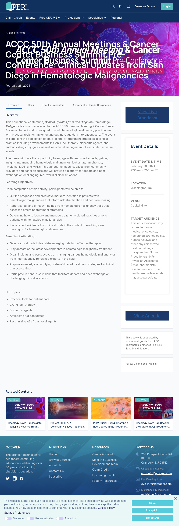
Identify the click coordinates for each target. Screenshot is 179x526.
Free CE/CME (49, 17)
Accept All (152, 510)
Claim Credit (14, 17)
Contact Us (56, 471)
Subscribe (55, 476)
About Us (55, 465)
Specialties (97, 17)
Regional (116, 17)
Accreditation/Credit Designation (92, 105)
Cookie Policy (106, 507)
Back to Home (15, 32)
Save (152, 503)
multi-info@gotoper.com (157, 494)
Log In (167, 6)
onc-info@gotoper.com (156, 473)
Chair (31, 105)
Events (30, 17)
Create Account (102, 454)
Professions (74, 17)
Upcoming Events (104, 475)
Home (53, 454)
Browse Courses (60, 460)
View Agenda (147, 315)
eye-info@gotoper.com (156, 484)
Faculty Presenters (53, 105)
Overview (14, 105)
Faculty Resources (104, 480)
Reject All (152, 517)
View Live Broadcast (147, 114)
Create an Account (145, 6)
